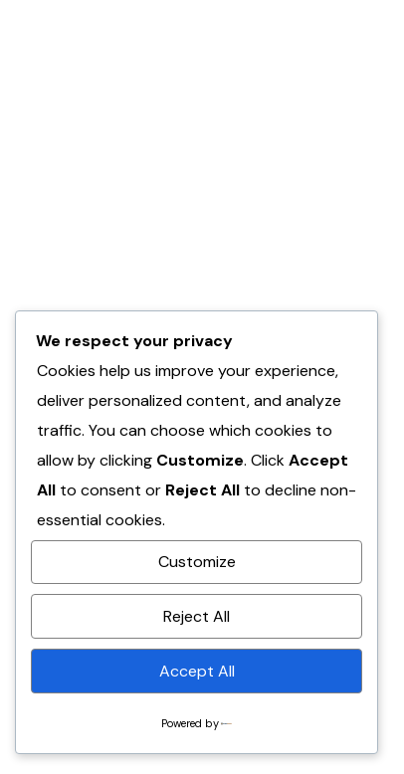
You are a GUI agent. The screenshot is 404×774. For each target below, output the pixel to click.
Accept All (197, 671)
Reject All (196, 616)
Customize (197, 561)
